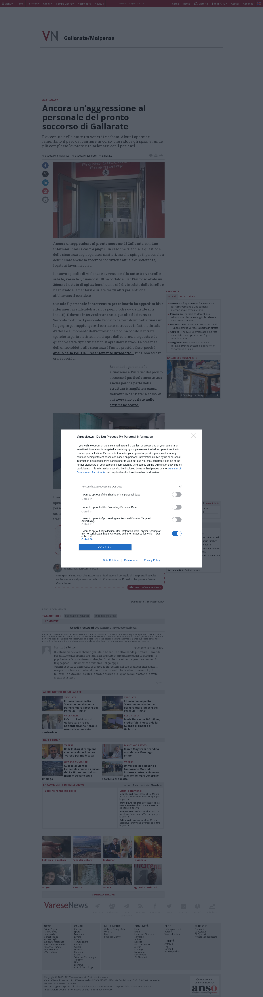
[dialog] (131, 498)
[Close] (194, 437)
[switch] (177, 494)
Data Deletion (111, 560)
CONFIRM (105, 547)
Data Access (131, 560)
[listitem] (131, 486)
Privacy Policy (152, 560)
